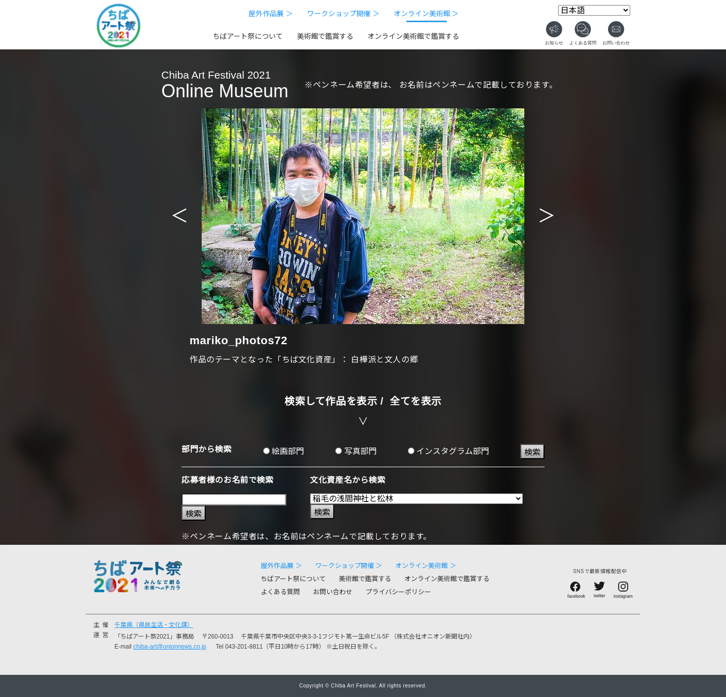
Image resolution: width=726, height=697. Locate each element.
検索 (532, 452)
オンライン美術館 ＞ (426, 14)
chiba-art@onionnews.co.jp (169, 646)
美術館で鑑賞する (325, 36)
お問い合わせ (332, 592)
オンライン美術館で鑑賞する (413, 36)
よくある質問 (280, 592)
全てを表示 (416, 401)
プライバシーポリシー (398, 592)
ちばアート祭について (248, 36)
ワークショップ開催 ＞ (343, 14)
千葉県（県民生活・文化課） (153, 624)
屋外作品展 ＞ (271, 14)
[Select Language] (594, 10)
